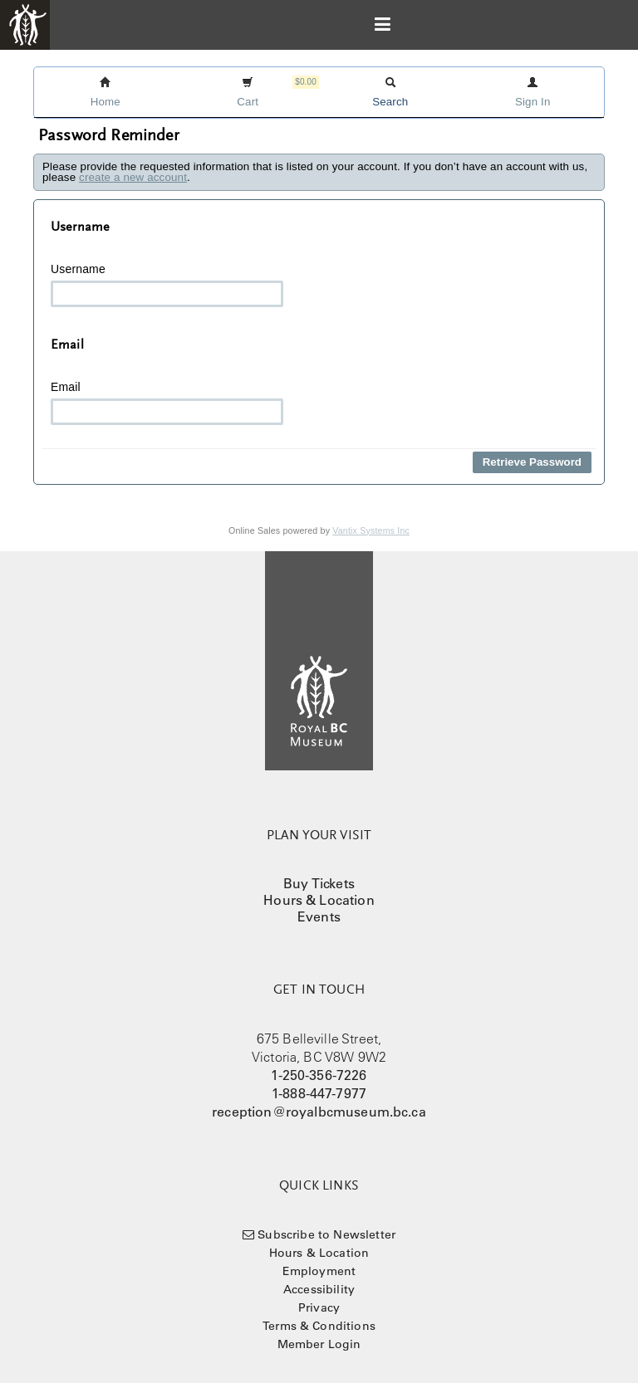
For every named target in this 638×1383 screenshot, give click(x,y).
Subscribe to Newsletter (326, 1234)
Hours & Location (319, 900)
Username (167, 284)
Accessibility (319, 1289)
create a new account (133, 177)
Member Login (319, 1344)
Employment (319, 1270)
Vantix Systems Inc (371, 530)
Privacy (319, 1307)
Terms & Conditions (319, 1325)
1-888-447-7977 (319, 1093)
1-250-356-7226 (318, 1075)
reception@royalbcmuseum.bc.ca (319, 1111)
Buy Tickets (319, 883)
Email (167, 402)
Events (319, 916)
